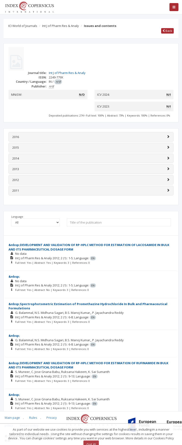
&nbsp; (14, 276)
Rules (33, 417)
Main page (12, 417)
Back (167, 31)
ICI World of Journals (22, 26)
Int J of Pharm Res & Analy (60, 26)
